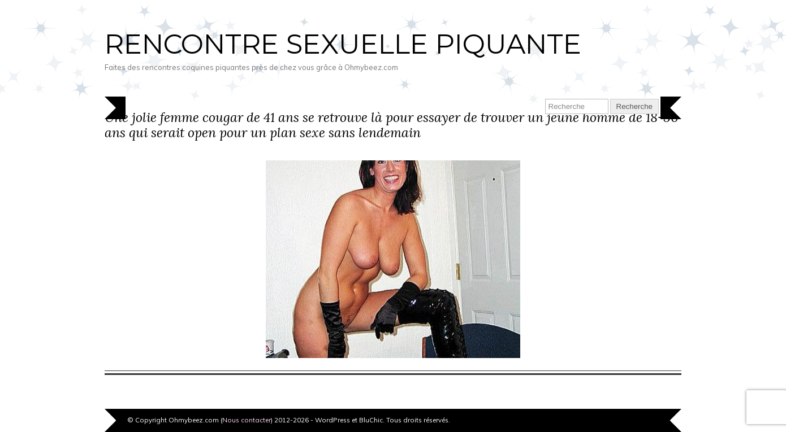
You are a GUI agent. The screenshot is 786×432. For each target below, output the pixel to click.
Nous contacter (246, 420)
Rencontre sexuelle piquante (343, 44)
